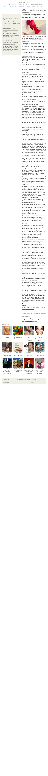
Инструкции (35, 6)
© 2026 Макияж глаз (6, 379)
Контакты (18, 379)
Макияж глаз (24, 2)
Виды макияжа (19, 6)
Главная (6, 6)
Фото (41, 6)
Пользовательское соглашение (25, 379)
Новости (12, 6)
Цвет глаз (28, 6)
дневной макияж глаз (38, 313)
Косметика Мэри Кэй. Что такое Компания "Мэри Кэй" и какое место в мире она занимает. (11, 23)
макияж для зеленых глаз (26, 316)
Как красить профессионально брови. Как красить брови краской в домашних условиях (11, 35)
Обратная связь (33, 379)
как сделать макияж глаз (31, 313)
